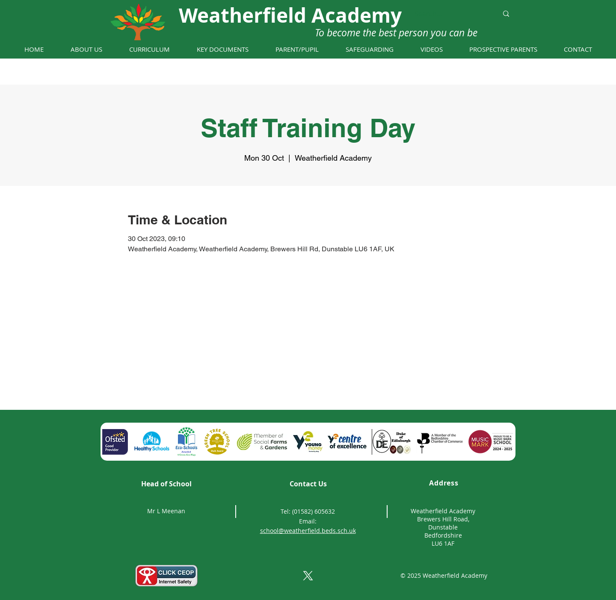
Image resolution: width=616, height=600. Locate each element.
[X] (308, 576)
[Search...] (450, 13)
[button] (86, 49)
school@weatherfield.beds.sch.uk (308, 530)
